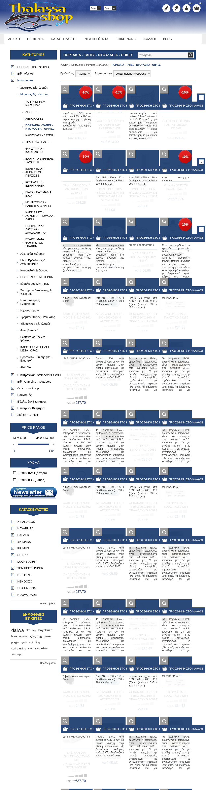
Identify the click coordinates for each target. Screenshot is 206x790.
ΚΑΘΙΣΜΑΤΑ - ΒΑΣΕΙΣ (39, 137)
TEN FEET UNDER (30, 570)
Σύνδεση (176, 8)
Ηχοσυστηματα (29, 312)
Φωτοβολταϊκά (29, 332)
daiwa (17, 632)
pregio (15, 644)
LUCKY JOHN (26, 563)
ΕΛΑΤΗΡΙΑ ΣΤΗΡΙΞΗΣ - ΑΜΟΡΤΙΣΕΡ (39, 162)
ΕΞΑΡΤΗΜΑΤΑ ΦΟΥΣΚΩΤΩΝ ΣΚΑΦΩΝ (34, 245)
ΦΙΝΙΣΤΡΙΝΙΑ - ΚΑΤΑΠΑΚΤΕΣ (34, 152)
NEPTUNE (24, 577)
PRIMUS (23, 550)
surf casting (18, 650)
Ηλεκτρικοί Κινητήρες (31, 410)
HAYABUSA (25, 530)
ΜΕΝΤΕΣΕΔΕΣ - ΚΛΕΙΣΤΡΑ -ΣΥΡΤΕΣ (38, 206)
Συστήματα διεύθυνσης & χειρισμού (36, 294)
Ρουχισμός (24, 397)
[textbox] (163, 57)
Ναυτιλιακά (76, 67)
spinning (34, 644)
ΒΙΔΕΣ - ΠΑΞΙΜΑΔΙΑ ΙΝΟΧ (38, 196)
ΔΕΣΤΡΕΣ (31, 114)
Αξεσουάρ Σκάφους (32, 256)
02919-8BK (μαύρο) (32, 482)
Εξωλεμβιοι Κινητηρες (31, 403)
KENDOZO (24, 583)
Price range (33, 430)
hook (14, 638)
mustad (23, 638)
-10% (85, 94)
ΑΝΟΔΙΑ (25, 369)
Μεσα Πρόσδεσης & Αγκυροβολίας (32, 264)
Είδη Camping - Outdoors (34, 383)
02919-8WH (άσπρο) (33, 475)
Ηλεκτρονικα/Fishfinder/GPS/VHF (37, 377)
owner (47, 638)
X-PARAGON (26, 524)
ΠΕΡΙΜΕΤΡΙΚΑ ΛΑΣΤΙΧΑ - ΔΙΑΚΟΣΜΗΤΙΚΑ (35, 231)
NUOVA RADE (27, 597)
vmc (30, 650)
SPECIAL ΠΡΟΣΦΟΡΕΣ (33, 69)
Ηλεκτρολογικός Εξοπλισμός (30, 304)
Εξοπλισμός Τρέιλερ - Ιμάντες (33, 341)
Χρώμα (33, 465)
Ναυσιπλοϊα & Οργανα (34, 272)
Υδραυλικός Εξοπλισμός (35, 326)
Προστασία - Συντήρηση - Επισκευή (36, 361)
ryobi (24, 644)
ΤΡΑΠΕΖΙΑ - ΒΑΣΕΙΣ (38, 144)
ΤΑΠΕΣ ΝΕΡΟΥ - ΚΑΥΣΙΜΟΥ (36, 106)
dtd (28, 632)
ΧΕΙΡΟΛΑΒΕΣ (34, 120)
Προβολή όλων (48, 605)
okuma (36, 638)
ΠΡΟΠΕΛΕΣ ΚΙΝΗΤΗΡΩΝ (36, 279)
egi (34, 632)
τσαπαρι (16, 656)
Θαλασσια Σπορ (28, 390)
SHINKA (23, 557)
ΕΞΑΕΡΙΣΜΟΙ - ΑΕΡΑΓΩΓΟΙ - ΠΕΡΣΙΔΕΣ (34, 174)
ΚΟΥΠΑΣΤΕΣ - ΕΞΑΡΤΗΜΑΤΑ (34, 186)
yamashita (41, 650)
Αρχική (64, 67)
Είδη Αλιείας (25, 75)
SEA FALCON (26, 590)
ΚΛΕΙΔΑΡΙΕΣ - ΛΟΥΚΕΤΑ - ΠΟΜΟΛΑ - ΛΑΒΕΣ (40, 218)
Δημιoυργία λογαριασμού (166, 8)
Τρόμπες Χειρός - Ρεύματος (37, 319)
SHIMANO (24, 544)
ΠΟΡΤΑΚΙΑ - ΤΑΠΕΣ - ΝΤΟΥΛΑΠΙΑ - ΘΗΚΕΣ (39, 129)
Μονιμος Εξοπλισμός (96, 67)
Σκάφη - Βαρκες (27, 417)
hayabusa (45, 632)
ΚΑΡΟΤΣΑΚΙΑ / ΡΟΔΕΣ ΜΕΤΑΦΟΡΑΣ (35, 351)
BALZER (23, 537)
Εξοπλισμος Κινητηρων (34, 286)
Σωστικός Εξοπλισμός (34, 89)
